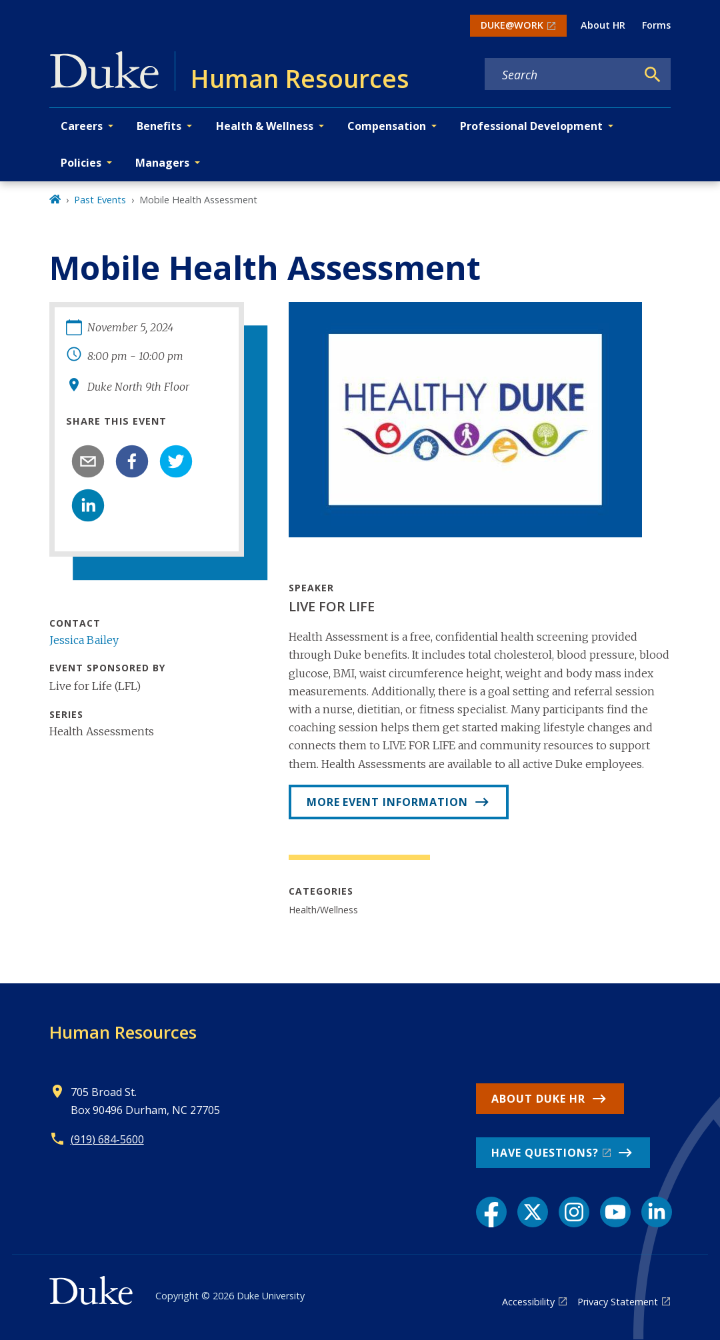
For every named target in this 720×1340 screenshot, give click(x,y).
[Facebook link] (491, 1212)
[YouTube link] (615, 1212)
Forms (656, 25)
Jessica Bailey (84, 640)
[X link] (532, 1212)
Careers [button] (82, 126)
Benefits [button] (159, 126)
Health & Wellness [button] (264, 126)
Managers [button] (162, 162)
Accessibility (528, 1301)
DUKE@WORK (512, 25)
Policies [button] (81, 162)
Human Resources (123, 1032)
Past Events (100, 199)
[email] (88, 461)
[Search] (652, 74)
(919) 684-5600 (107, 1139)
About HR (603, 25)
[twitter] (176, 461)
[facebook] (132, 461)
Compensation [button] (386, 126)
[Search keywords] (560, 75)
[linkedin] (88, 505)
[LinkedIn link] (656, 1212)
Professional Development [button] (531, 126)
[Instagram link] (574, 1212)
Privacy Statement (617, 1301)
